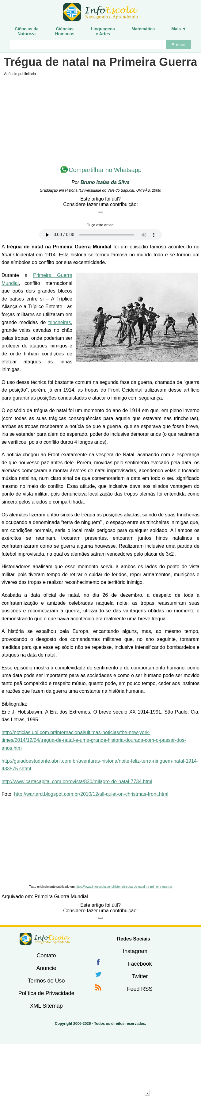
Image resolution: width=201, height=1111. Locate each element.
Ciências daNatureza (27, 31)
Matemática (143, 28)
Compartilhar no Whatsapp (105, 170)
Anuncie (46, 968)
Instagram (135, 951)
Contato (46, 955)
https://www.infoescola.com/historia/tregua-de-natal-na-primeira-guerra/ (123, 886)
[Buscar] (88, 44)
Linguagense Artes (103, 31)
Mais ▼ (178, 28)
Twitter (139, 976)
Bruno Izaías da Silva (105, 182)
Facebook (139, 964)
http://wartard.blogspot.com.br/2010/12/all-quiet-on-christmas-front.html (91, 794)
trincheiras (59, 322)
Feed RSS (139, 989)
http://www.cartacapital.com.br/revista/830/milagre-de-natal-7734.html (77, 781)
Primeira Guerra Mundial (61, 896)
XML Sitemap (46, 1006)
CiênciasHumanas (64, 31)
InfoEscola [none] (45, 939)
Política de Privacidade (46, 993)
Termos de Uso (46, 981)
